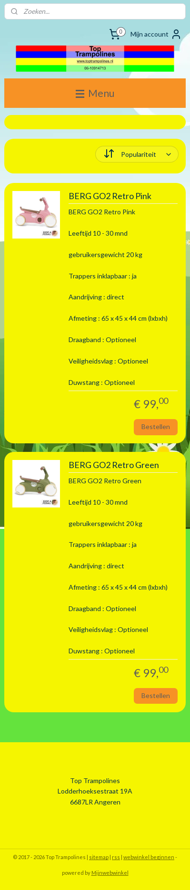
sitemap (99, 857)
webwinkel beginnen (148, 857)
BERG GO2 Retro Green (114, 465)
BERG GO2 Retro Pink (110, 196)
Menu (95, 93)
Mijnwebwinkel (110, 873)
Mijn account (156, 34)
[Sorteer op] (137, 154)
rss (116, 857)
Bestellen (155, 426)
